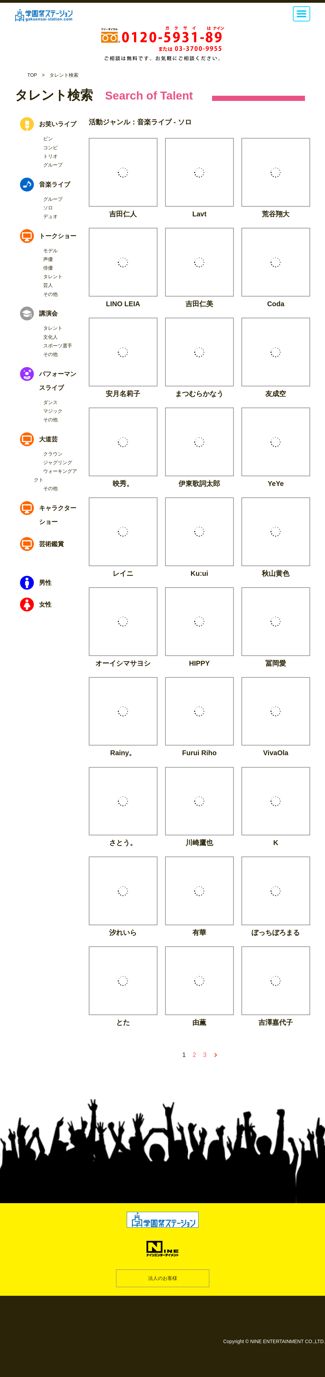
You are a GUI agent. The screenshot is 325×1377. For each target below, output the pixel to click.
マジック (53, 411)
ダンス (50, 402)
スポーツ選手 (57, 345)
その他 (50, 294)
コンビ (50, 147)
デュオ (50, 216)
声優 (48, 259)
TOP (32, 75)
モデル (50, 250)
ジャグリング (57, 462)
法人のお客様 (162, 1278)
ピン (48, 138)
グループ (53, 165)
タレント (53, 276)
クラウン (53, 454)
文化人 (50, 337)
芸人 (48, 285)
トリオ (50, 156)
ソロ (48, 207)
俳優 (48, 268)
